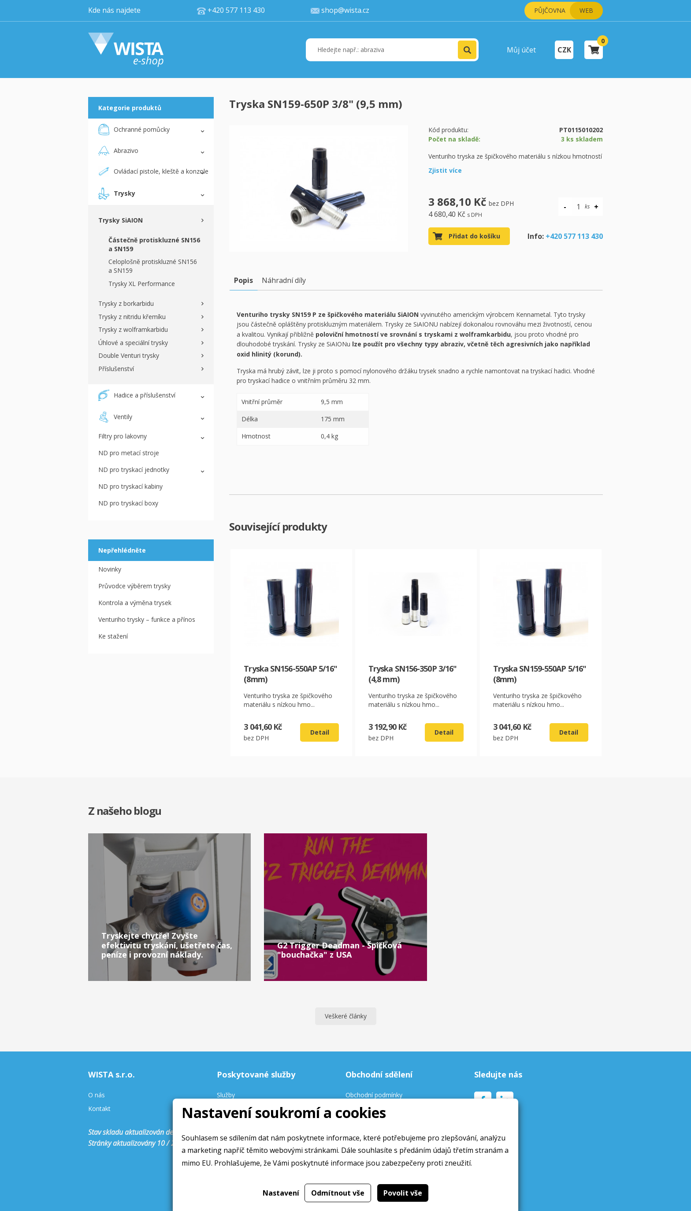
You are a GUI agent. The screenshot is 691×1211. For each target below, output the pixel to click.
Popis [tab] (243, 280)
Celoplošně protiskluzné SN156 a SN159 (152, 266)
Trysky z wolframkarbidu (133, 329)
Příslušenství (116, 368)
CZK (564, 50)
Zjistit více (445, 170)
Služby (226, 1095)
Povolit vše (402, 1193)
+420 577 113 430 (574, 236)
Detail (319, 732)
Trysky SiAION (120, 220)
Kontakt (99, 1109)
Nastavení (281, 1193)
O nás (96, 1095)
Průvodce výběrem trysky (134, 586)
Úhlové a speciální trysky (133, 342)
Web (586, 10)
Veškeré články (346, 1016)
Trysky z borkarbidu (126, 303)
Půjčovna (549, 10)
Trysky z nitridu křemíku (132, 316)
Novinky (109, 569)
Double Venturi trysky (128, 355)
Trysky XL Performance (141, 283)
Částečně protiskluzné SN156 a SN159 (154, 244)
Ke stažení (113, 636)
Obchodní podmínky (374, 1095)
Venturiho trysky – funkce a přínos (146, 619)
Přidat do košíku (474, 236)
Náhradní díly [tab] (284, 280)
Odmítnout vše (337, 1193)
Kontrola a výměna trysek (134, 602)
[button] (467, 50)
